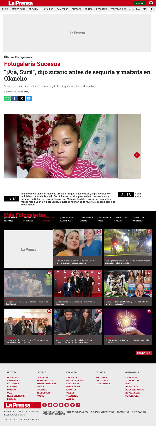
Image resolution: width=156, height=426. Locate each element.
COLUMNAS (102, 380)
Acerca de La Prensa (53, 412)
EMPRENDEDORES (46, 383)
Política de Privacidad (77, 412)
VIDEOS (70, 392)
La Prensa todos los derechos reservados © (21, 413)
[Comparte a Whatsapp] (7, 98)
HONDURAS (13, 377)
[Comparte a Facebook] (14, 98)
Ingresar (140, 3)
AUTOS (40, 395)
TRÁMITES (72, 395)
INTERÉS (41, 372)
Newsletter (123, 412)
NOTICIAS (12, 372)
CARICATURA (103, 383)
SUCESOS (12, 386)
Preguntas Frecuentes (54, 414)
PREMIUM (71, 372)
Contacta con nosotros (102, 412)
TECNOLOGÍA (43, 392)
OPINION (100, 372)
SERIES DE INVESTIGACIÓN (75, 379)
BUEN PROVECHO (134, 389)
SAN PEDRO (13, 380)
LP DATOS (71, 389)
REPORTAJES (73, 386)
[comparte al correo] (29, 98)
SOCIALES (42, 389)
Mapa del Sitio (139, 412)
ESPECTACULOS (45, 380)
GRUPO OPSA (132, 372)
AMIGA (40, 386)
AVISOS (70, 398)
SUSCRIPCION (132, 395)
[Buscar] (151, 9)
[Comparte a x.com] (21, 98)
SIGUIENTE (142, 353)
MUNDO (11, 389)
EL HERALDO (132, 380)
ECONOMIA (13, 383)
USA (9, 392)
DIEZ (127, 383)
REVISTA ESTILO (134, 386)
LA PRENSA (131, 377)
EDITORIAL (101, 377)
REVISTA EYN (132, 392)
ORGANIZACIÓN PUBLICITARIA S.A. (21, 419)
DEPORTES (42, 377)
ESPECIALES (72, 383)
